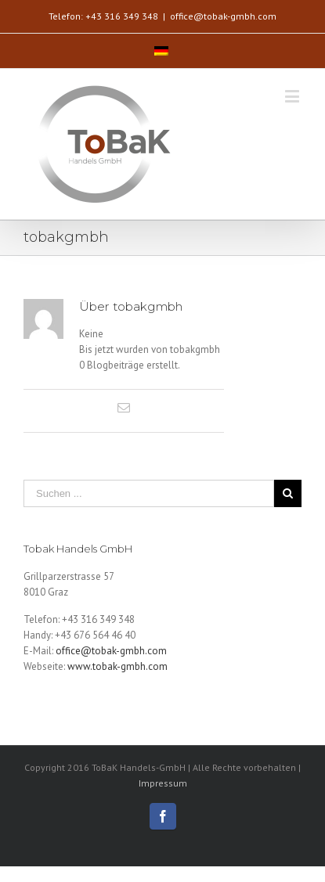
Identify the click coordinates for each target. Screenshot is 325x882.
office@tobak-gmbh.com (223, 16)
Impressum (163, 783)
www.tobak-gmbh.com (117, 666)
